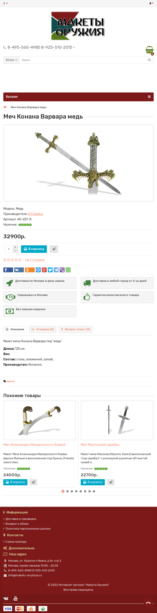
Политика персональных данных (27, 528)
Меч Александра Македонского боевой (34, 445)
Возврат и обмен (16, 523)
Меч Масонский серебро (100, 445)
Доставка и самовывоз (19, 519)
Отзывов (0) (42, 329)
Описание (15, 329)
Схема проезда (14, 541)
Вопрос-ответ (75, 329)
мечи (10, 381)
